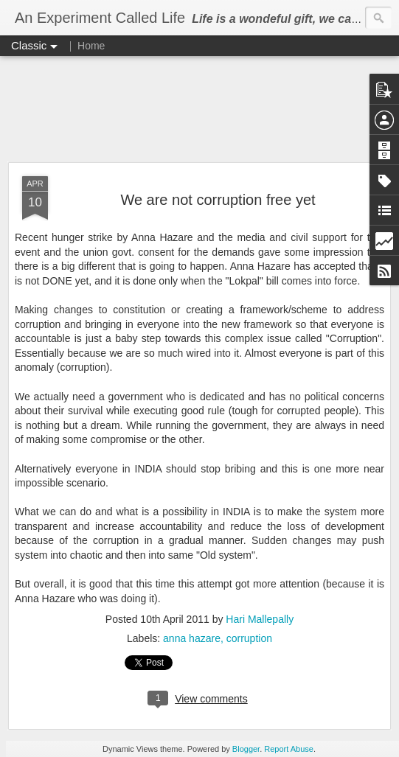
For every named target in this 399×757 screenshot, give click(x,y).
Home (91, 46)
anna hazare (192, 638)
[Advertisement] (199, 110)
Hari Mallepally (260, 619)
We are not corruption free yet (217, 200)
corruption (249, 638)
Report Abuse (288, 748)
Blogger (246, 748)
